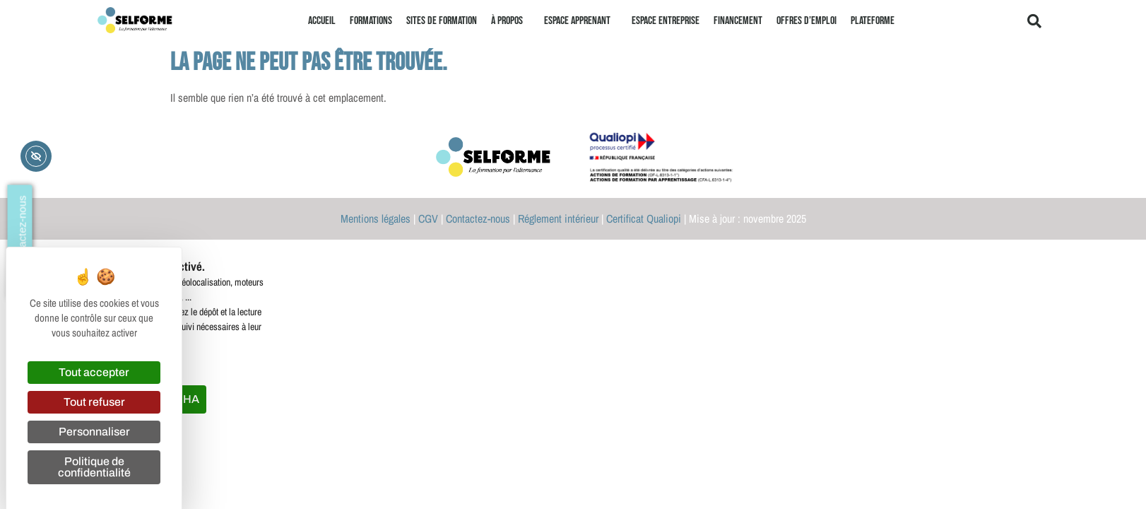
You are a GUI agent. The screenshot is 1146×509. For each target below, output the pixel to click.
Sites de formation (441, 21)
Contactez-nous (478, 218)
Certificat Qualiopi (643, 218)
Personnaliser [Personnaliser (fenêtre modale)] (94, 432)
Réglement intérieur (558, 218)
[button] (1034, 21)
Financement (738, 21)
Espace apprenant (581, 21)
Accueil (322, 21)
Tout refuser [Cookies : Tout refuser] (94, 402)
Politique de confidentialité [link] (94, 467)
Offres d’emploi (806, 21)
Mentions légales (375, 218)
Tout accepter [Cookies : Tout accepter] (94, 372)
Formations (371, 21)
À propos (510, 21)
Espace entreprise (665, 21)
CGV (428, 218)
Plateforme (872, 21)
